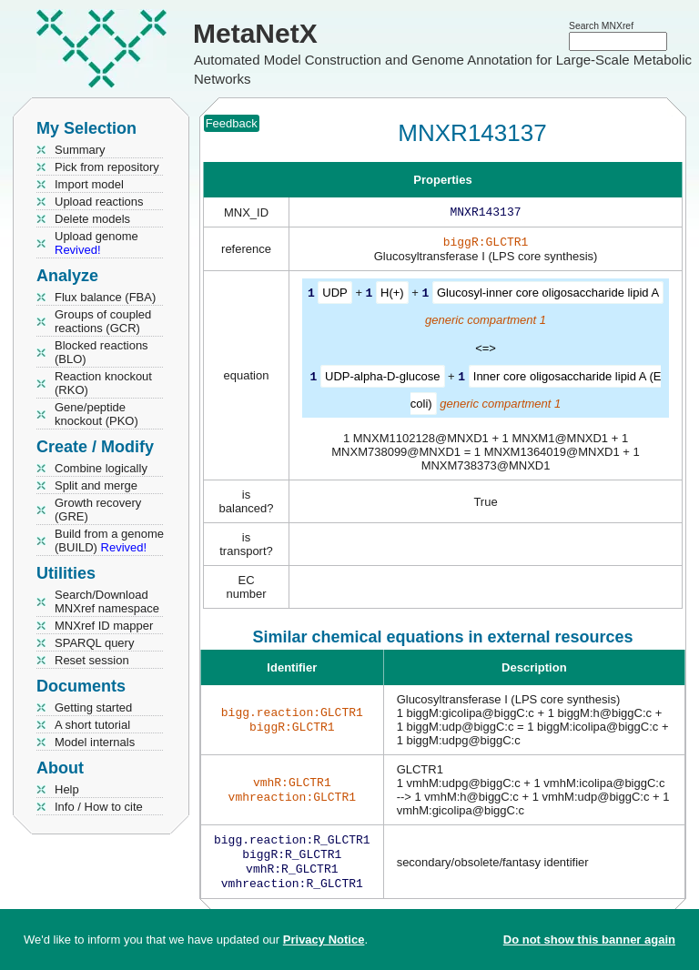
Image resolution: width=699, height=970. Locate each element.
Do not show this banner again (589, 939)
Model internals (95, 742)
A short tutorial (92, 725)
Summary (80, 150)
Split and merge (96, 485)
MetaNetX (255, 33)
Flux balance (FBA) (105, 297)
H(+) (392, 296)
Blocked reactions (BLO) (101, 352)
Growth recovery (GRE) (98, 509)
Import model (89, 184)
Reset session (92, 660)
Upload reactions (99, 201)
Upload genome (96, 243)
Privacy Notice (324, 939)
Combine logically (101, 468)
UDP (334, 296)
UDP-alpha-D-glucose (382, 379)
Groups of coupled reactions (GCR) (103, 321)
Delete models (92, 219)
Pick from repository (107, 167)
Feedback (232, 123)
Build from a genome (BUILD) (109, 540)
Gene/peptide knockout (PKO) (96, 414)
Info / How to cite (99, 806)
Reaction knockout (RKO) (103, 383)
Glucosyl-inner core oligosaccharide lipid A (548, 296)
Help (67, 789)
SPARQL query (94, 643)
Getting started (93, 707)
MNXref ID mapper (104, 625)
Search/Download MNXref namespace (107, 601)
